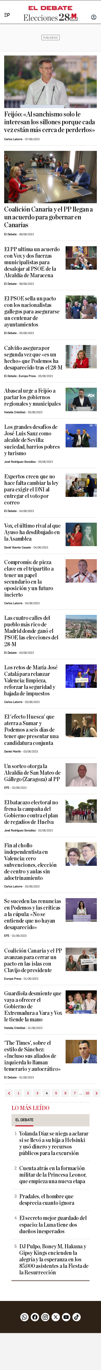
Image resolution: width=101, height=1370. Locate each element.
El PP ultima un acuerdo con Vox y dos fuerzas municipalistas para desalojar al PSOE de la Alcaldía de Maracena (32, 262)
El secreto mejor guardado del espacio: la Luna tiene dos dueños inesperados (52, 1224)
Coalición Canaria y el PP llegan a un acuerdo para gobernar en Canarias (48, 217)
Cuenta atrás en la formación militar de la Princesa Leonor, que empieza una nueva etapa (52, 1174)
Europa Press (27, 376)
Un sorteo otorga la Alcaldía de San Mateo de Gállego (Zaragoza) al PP (32, 772)
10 (87, 1093)
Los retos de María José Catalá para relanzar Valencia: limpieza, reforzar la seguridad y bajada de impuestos (31, 681)
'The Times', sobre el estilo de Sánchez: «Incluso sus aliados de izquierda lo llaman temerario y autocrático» (32, 1056)
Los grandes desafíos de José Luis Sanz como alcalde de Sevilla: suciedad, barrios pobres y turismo (32, 440)
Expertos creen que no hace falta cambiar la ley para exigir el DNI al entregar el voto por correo (31, 490)
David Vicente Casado (17, 547)
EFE (6, 787)
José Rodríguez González (20, 462)
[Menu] (5, 9)
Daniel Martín (12, 751)
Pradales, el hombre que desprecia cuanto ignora (46, 1200)
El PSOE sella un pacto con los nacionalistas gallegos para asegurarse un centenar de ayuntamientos (31, 312)
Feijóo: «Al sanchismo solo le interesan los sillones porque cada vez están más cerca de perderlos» (49, 122)
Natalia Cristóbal (14, 412)
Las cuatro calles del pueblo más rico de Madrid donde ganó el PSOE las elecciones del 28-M (31, 631)
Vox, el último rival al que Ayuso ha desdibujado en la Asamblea (32, 532)
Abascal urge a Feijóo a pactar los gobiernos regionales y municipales (32, 397)
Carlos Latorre (13, 139)
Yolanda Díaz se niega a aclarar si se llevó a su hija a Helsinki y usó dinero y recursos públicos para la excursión (54, 1143)
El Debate (10, 234)
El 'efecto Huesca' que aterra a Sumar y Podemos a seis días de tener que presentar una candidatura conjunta (31, 730)
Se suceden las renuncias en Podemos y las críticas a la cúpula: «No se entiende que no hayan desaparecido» (32, 914)
